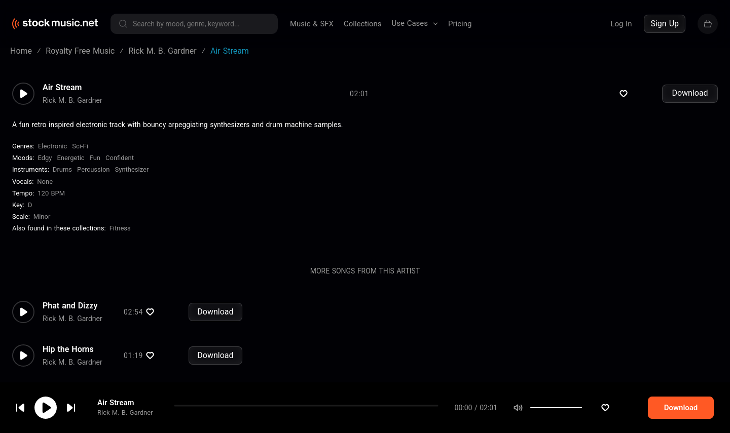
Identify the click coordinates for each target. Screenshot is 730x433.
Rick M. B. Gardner (125, 422)
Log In (621, 23)
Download (690, 100)
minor (42, 223)
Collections (363, 23)
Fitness (120, 235)
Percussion (93, 176)
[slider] (601, 417)
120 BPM (51, 200)
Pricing (459, 23)
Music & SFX (312, 23)
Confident (119, 165)
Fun (95, 165)
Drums (62, 176)
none (45, 188)
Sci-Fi (80, 153)
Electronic (52, 153)
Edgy (45, 165)
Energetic (70, 165)
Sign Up (664, 23)
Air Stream (115, 412)
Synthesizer (132, 176)
